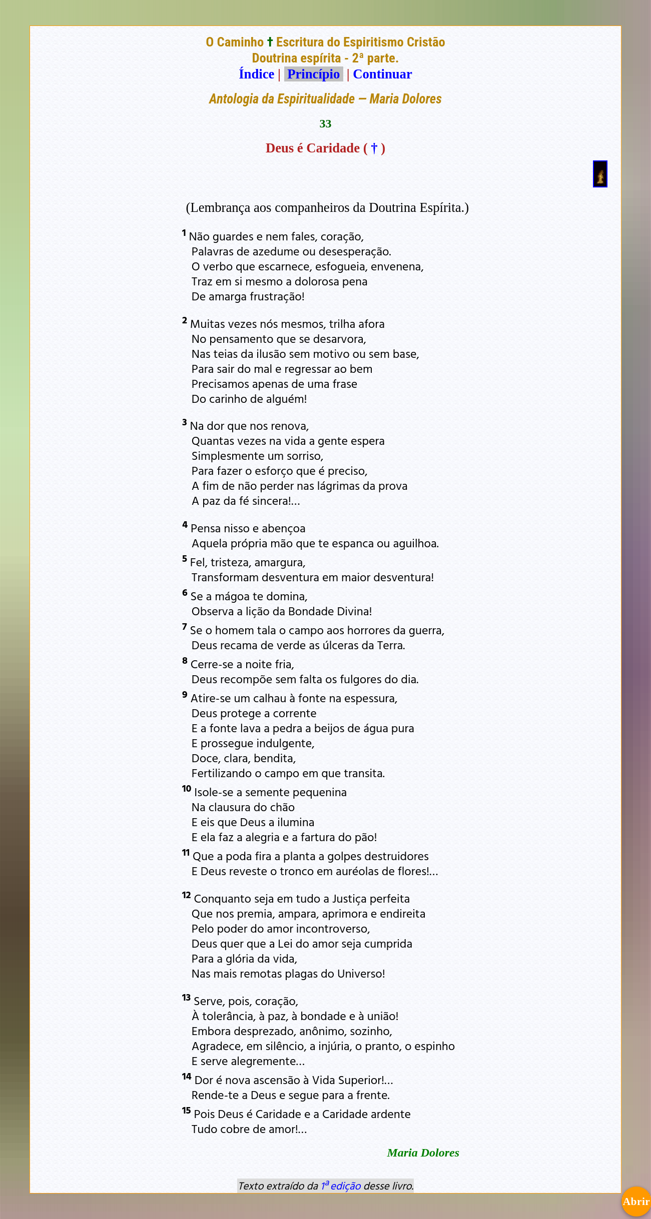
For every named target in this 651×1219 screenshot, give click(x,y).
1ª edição (340, 1186)
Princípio (313, 73)
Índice (256, 73)
